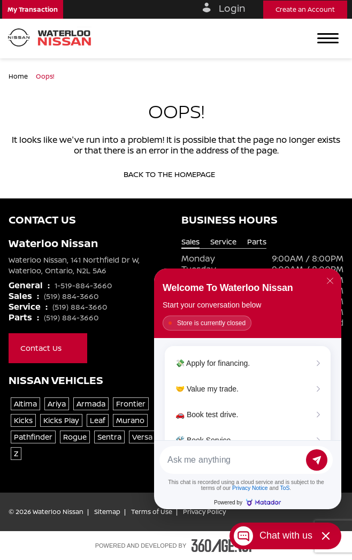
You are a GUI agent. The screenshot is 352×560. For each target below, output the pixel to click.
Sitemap (107, 512)
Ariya (57, 403)
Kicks (23, 420)
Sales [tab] (190, 242)
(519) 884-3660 (71, 296)
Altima (25, 403)
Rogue (75, 437)
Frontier (131, 403)
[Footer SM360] (224, 545)
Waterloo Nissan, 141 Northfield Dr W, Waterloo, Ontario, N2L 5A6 (74, 265)
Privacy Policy (204, 512)
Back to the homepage (176, 174)
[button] (32, 9)
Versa (142, 437)
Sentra (109, 437)
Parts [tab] (256, 242)
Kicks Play (61, 420)
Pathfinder (33, 437)
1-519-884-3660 (83, 285)
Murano (130, 420)
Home (19, 76)
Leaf (97, 420)
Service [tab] (223, 242)
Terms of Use (151, 512)
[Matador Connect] (247, 389)
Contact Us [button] (47, 348)
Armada (90, 403)
